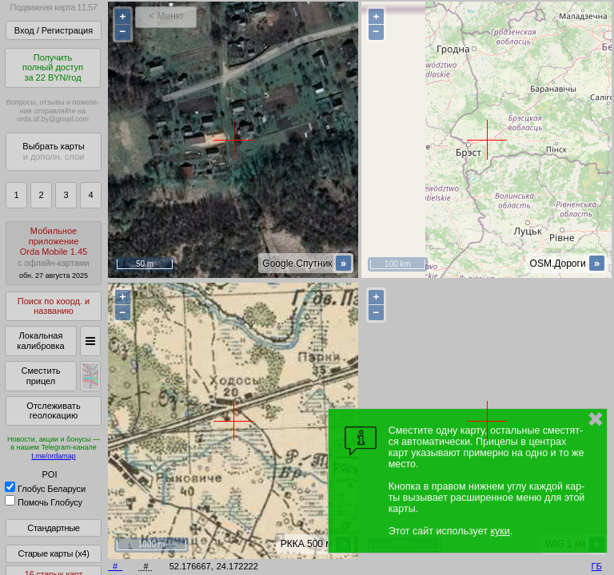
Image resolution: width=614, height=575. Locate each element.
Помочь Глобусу (43, 502)
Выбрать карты (53, 151)
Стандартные (53, 528)
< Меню (166, 16)
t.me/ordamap (53, 456)
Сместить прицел (40, 376)
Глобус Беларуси (45, 489)
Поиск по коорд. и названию (54, 306)
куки (499, 531)
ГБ (597, 566)
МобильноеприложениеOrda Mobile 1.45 (53, 253)
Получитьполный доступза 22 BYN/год (52, 67)
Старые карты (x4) (53, 553)
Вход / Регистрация (53, 30)
